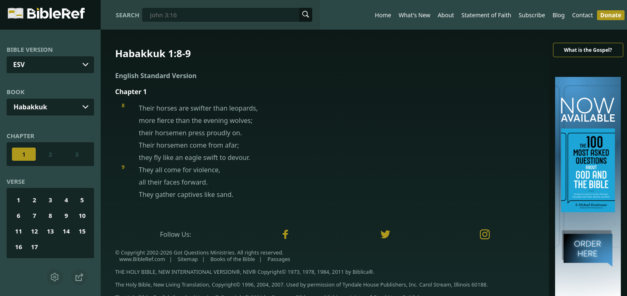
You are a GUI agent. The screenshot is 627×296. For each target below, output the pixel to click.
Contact (582, 15)
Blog (559, 15)
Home (383, 15)
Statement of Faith (486, 15)
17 (34, 247)
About (446, 15)
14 (66, 231)
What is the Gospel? (588, 49)
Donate (610, 15)
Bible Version (30, 49)
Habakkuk (30, 106)
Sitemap (187, 259)
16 (18, 247)
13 (50, 231)
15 (81, 231)
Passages (278, 259)
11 (18, 231)
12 (34, 231)
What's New (414, 15)
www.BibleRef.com (142, 259)
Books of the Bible (232, 259)
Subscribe (532, 15)
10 (81, 215)
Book (16, 92)
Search (127, 15)
